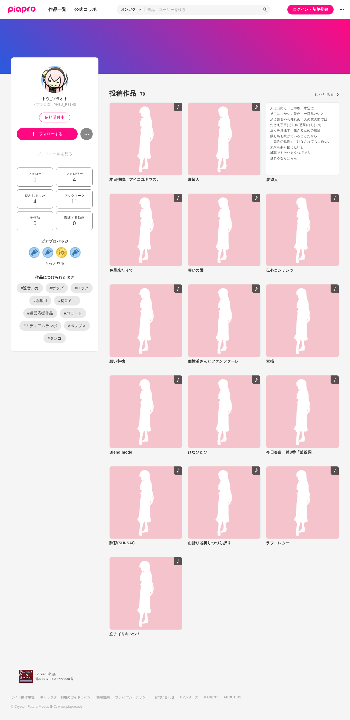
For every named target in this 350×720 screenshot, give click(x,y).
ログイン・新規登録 (310, 9)
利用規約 (103, 697)
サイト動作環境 (22, 697)
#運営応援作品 (40, 313)
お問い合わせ (164, 697)
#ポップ (57, 288)
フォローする (47, 134)
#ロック (82, 288)
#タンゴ (55, 338)
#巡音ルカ (30, 288)
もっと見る (55, 263)
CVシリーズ (189, 697)
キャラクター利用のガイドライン (65, 697)
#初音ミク (67, 300)
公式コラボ (85, 9)
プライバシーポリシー (132, 697)
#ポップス (77, 326)
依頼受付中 (55, 117)
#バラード (73, 313)
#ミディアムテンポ (40, 326)
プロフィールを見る (54, 154)
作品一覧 (57, 9)
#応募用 (40, 300)
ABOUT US (232, 697)
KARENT (211, 697)
